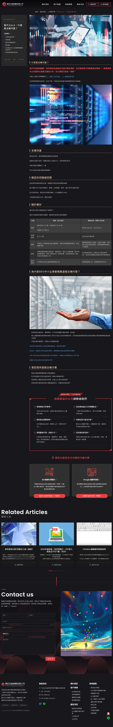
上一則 (7, 59)
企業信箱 (93, 708)
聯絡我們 (92, 4)
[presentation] (14, 659)
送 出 (50, 659)
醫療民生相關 (76, 697)
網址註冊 (93, 705)
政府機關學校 (76, 695)
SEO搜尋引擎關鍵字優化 (98, 691)
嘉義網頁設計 (23, 705)
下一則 (21, 59)
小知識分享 (51, 12)
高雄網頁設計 (14, 705)
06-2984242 (44, 695)
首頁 (36, 12)
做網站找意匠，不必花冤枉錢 (70, 394)
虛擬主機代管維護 (96, 702)
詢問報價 (93, 713)
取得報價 (105, 4)
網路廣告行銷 (95, 693)
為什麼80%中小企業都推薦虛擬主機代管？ (14, 49)
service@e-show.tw (47, 698)
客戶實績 (57, 4)
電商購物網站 (76, 700)
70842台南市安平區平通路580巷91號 (52, 688)
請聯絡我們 (80, 399)
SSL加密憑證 (95, 696)
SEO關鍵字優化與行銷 (78, 712)
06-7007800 (44, 691)
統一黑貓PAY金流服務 (98, 699)
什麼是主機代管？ (10, 37)
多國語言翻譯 (95, 710)
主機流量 (7, 40)
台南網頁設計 (5, 705)
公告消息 (75, 719)
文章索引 (8, 34)
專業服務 (68, 4)
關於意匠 (45, 4)
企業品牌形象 (76, 692)
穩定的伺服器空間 (10, 42)
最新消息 (80, 4)
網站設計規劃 (95, 688)
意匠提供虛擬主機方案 (11, 52)
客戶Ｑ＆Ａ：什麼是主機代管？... (67, 12)
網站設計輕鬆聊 (77, 709)
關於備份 (7, 45)
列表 (14, 59)
